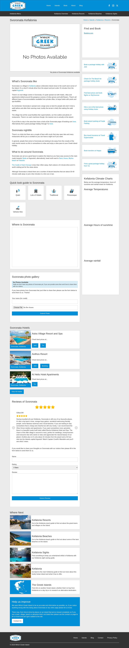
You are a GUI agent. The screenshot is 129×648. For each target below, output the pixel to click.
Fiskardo (22, 160)
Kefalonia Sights (111, 14)
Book (65, 5)
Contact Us (17, 621)
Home (48, 5)
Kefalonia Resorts (78, 14)
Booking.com (88, 33)
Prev (13, 427)
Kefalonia (99, 20)
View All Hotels (17, 391)
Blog (81, 5)
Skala (24, 158)
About (73, 5)
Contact (100, 638)
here (74, 121)
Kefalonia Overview (61, 14)
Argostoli (20, 90)
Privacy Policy (112, 638)
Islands (57, 5)
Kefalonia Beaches (95, 14)
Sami (61, 158)
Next (76, 427)
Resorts (107, 20)
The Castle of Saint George (21, 165)
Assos (65, 158)
